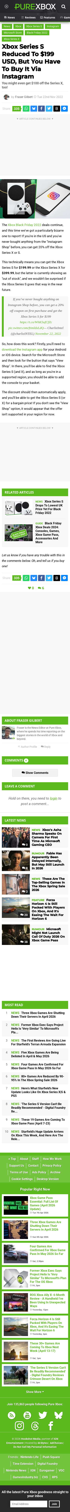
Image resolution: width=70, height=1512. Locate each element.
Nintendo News (16, 1470)
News (7, 26)
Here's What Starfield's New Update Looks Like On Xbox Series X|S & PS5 (38, 1092)
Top (12, 1159)
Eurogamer (47, 1470)
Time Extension (23, 1464)
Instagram (53, 26)
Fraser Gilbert (24, 97)
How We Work (52, 1159)
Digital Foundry (48, 1464)
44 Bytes (43, 1443)
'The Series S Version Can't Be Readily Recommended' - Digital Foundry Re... (38, 1107)
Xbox (18, 26)
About (24, 1159)
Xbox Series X (11, 39)
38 (24, 942)
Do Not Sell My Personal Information (35, 1447)
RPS (55, 1477)
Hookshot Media (31, 1439)
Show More (35, 1392)
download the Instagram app (22, 349)
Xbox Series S (34, 26)
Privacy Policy (52, 1165)
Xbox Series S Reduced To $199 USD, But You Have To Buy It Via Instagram (31, 61)
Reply (46, 746)
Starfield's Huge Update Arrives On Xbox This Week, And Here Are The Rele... (37, 1135)
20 (24, 915)
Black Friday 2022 (37, 32)
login (53, 798)
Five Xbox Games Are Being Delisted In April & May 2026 (35, 1054)
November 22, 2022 (48, 334)
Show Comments (35, 773)
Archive (55, 1172)
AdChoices (56, 1443)
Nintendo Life (30, 1457)
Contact (33, 1165)
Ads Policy (39, 1172)
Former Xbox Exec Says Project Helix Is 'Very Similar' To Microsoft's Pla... (37, 1028)
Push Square (51, 1457)
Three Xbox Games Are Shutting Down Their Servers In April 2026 (38, 1014)
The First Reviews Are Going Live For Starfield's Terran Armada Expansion (38, 1042)
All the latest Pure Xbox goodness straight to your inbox (35, 1494)
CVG (45, 1477)
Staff (35, 1159)
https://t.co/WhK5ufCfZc (36, 322)
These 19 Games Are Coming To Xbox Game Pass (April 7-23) (38, 1121)
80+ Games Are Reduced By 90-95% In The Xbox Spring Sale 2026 (37, 1078)
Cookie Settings (22, 1179)
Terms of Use (19, 1172)
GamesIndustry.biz (25, 1477)
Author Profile (27, 746)
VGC (61, 1470)
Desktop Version (48, 1179)
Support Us (16, 1165)
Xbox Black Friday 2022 (24, 225)
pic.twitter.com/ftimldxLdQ (26, 328)
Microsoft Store (13, 32)
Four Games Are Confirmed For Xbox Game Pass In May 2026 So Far (37, 1066)
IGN (32, 1470)
